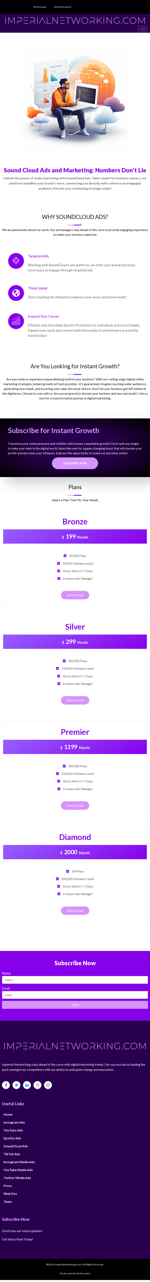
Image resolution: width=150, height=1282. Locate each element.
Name (6, 973)
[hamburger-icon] (142, 29)
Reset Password (62, 6)
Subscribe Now (75, 463)
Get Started (75, 595)
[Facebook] (6, 1085)
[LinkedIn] (27, 1085)
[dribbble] (37, 1085)
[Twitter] (16, 1085)
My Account (39, 6)
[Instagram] (48, 1085)
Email (6, 988)
